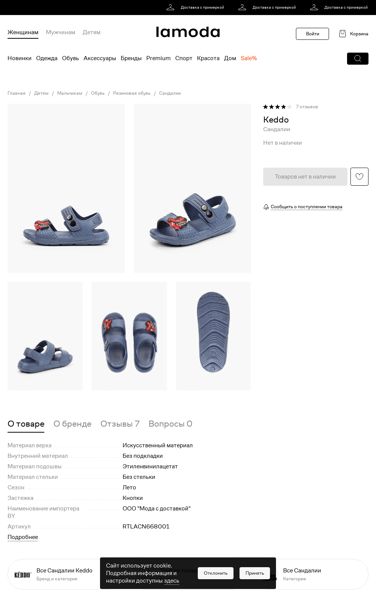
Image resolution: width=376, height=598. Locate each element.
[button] (357, 59)
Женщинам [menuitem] (23, 32)
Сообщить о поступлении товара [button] (307, 206)
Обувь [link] (98, 93)
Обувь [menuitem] (70, 58)
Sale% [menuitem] (249, 58)
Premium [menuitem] (158, 58)
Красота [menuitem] (208, 58)
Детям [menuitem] (91, 32)
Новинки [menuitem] (20, 58)
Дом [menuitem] (230, 58)
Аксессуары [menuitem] (99, 58)
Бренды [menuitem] (131, 58)
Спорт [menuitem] (184, 58)
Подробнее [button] (23, 537)
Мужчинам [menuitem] (60, 32)
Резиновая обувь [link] (131, 93)
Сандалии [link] (170, 93)
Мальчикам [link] (69, 93)
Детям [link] (41, 93)
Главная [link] (17, 93)
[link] (196, 7)
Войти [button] (312, 33)
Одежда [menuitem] (47, 58)
